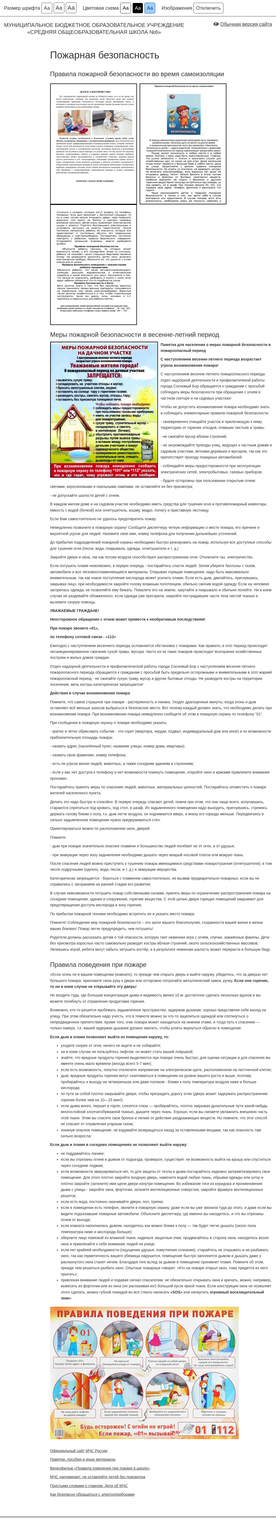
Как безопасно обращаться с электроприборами (92, 1494)
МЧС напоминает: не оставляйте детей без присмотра (97, 1477)
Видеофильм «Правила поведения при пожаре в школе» (100, 1468)
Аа (47, 8)
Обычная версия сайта (246, 24)
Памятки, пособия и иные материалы (83, 1459)
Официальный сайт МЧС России (79, 1451)
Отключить (208, 8)
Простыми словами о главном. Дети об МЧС (89, 1486)
